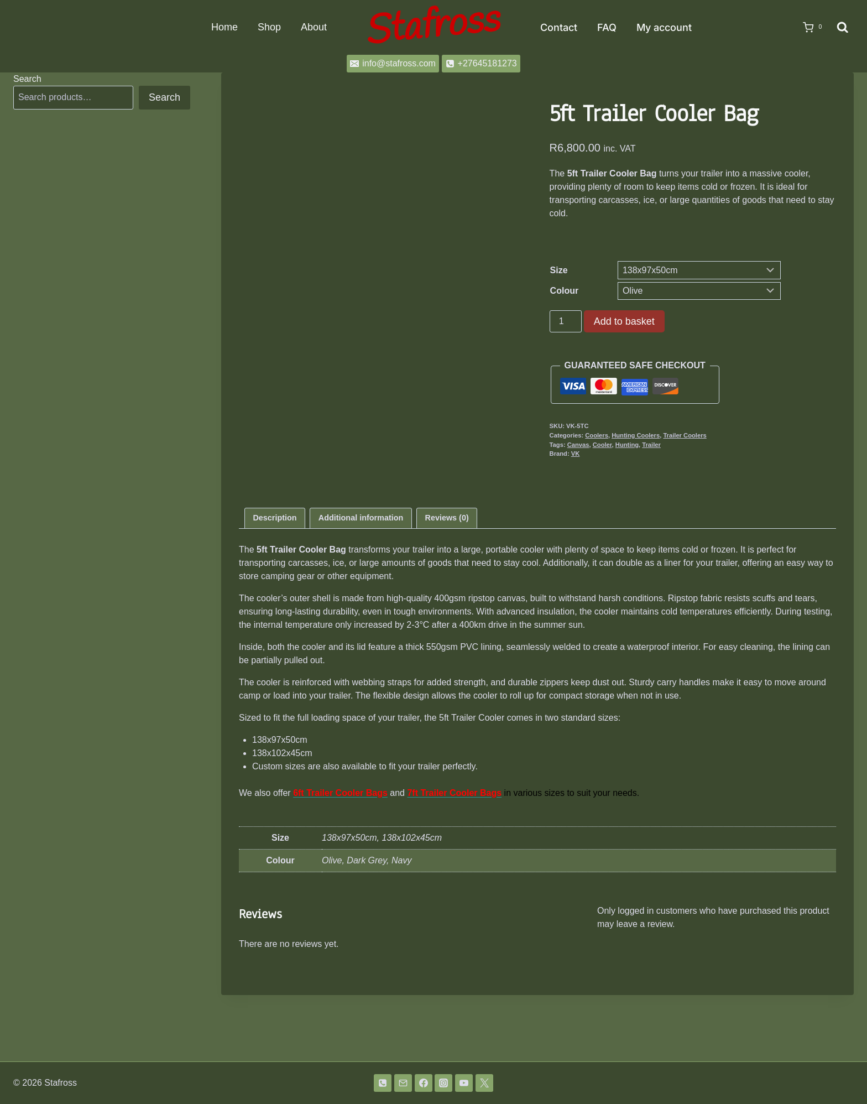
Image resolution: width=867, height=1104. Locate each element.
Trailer (651, 444)
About (314, 27)
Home (224, 27)
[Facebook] (423, 1083)
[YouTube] (464, 1083)
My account (664, 27)
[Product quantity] (566, 321)
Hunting (627, 444)
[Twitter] (484, 1083)
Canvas (578, 444)
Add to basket (624, 321)
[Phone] (382, 1083)
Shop (269, 27)
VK (575, 453)
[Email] (403, 1083)
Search (27, 79)
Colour (564, 290)
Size (559, 270)
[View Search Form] (843, 28)
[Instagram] (443, 1083)
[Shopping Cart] (809, 28)
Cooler (602, 444)
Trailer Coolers (684, 435)
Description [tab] (274, 584)
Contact (558, 27)
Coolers (596, 435)
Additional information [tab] (360, 584)
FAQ (607, 27)
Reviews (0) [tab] (447, 584)
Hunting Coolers (636, 435)
